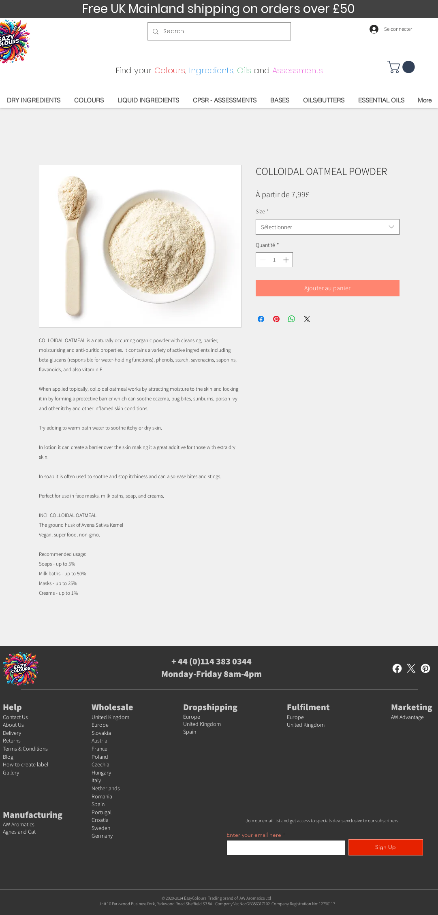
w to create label (29, 764)
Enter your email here (253, 835)
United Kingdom (110, 717)
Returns (12, 740)
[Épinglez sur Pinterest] (276, 319)
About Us (13, 724)
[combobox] (328, 227)
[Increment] (287, 260)
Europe (100, 724)
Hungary (101, 772)
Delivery (12, 732)
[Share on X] (307, 319)
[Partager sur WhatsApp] (292, 319)
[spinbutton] (274, 260)
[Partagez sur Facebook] (261, 319)
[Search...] (218, 31)
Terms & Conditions (25, 748)
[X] (411, 668)
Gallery (11, 772)
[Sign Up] (385, 847)
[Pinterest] (425, 668)
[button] (402, 67)
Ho (6, 764)
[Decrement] (262, 260)
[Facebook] (397, 668)
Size (262, 211)
